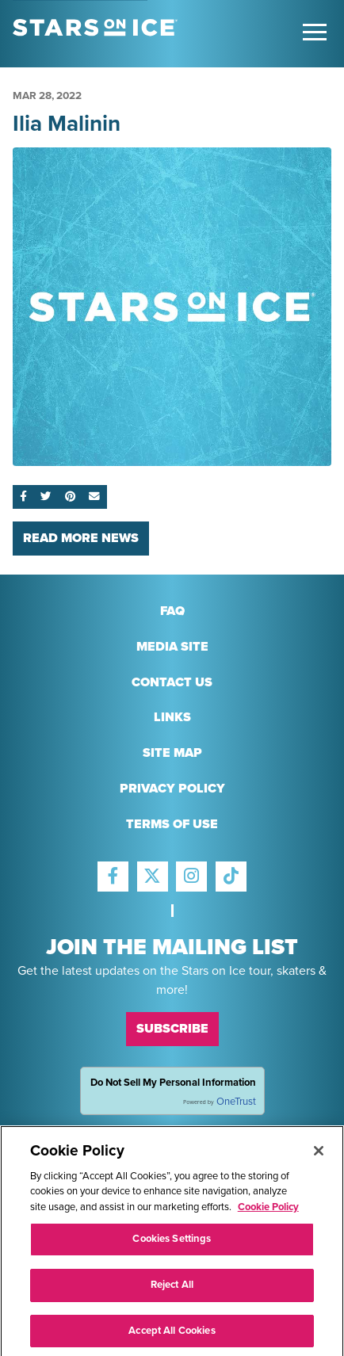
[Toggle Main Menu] (314, 32)
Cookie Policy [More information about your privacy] (268, 1211)
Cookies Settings (171, 1244)
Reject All (172, 1289)
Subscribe (172, 1029)
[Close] (318, 1155)
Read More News (81, 538)
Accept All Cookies (171, 1335)
